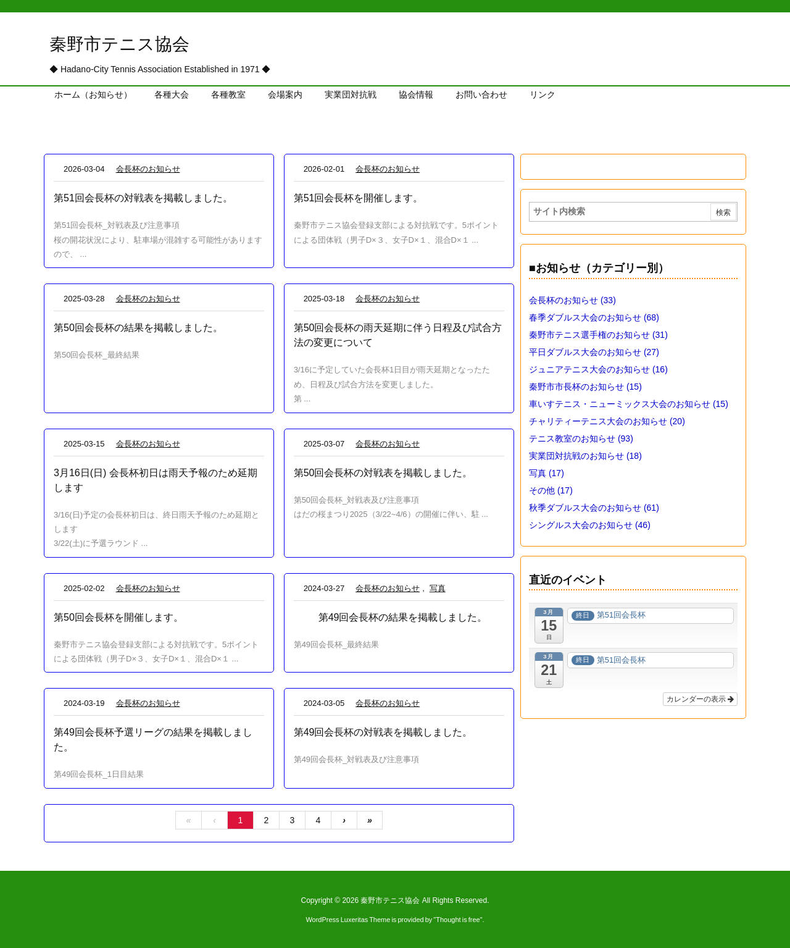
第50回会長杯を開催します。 (118, 617)
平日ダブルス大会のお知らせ (594, 352)
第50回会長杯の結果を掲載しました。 (138, 327)
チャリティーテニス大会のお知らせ (607, 421)
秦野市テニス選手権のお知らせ (598, 335)
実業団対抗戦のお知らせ (585, 456)
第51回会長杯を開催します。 (358, 198)
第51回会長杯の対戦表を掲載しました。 (143, 198)
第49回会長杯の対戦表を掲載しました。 (383, 732)
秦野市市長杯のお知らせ (585, 387)
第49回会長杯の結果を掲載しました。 (403, 617)
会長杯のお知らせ (148, 169)
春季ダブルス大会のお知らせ (594, 317)
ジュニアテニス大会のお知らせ (598, 369)
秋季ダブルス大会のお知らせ (594, 508)
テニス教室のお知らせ (581, 438)
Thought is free (458, 919)
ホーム (63, 127)
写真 (438, 588)
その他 (551, 490)
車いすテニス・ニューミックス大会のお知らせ (628, 404)
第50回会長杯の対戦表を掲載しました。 (383, 473)
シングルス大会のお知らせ (590, 525)
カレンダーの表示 (700, 699)
